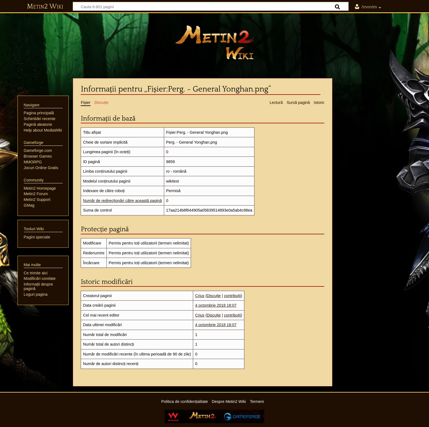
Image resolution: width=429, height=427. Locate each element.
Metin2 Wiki (45, 6)
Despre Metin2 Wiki (229, 401)
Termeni (257, 401)
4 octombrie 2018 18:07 (215, 305)
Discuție (214, 296)
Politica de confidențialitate (184, 401)
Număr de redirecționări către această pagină (122, 200)
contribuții (232, 296)
